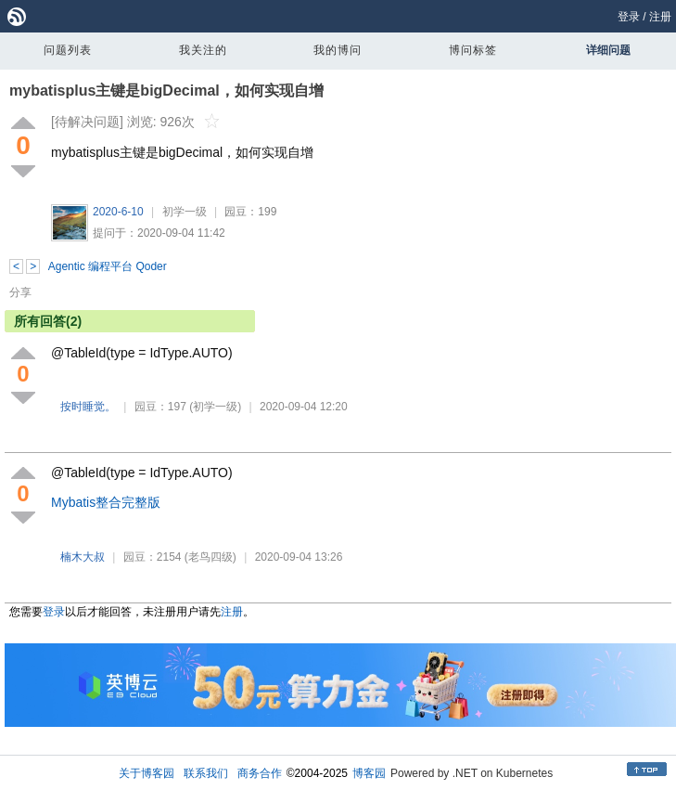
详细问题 (608, 50)
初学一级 (184, 211)
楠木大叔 (82, 556)
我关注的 (203, 50)
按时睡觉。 (88, 406)
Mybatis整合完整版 (105, 502)
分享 (20, 292)
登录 (629, 16)
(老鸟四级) (210, 556)
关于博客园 (146, 773)
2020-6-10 (118, 211)
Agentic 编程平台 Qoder (107, 266)
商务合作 (259, 773)
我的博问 (337, 50)
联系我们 (206, 773)
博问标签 (473, 50)
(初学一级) (215, 406)
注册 (660, 16)
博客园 (369, 773)
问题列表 (68, 50)
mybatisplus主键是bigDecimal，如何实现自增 (166, 90)
